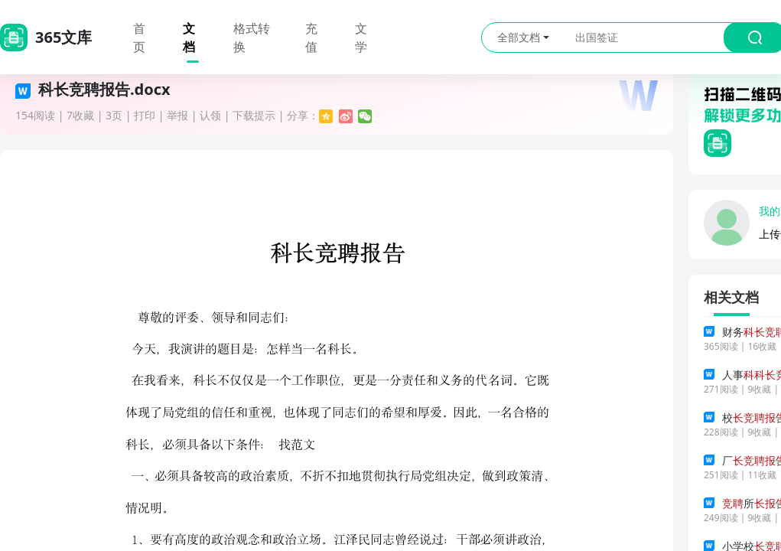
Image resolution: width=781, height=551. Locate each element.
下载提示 (254, 115)
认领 (210, 115)
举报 (177, 115)
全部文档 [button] (523, 37)
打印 (144, 115)
